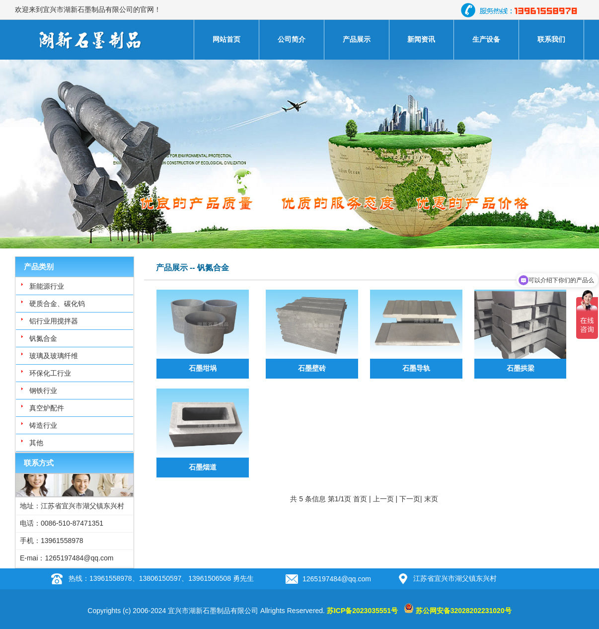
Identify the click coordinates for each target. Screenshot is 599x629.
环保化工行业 (50, 373)
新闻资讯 (421, 39)
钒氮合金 (43, 338)
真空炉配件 (46, 408)
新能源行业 (46, 286)
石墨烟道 (203, 467)
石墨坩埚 (203, 368)
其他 (36, 443)
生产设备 (486, 39)
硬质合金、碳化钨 (57, 304)
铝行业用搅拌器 (53, 321)
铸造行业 (43, 425)
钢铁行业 (43, 390)
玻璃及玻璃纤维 (53, 356)
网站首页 (226, 39)
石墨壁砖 (312, 368)
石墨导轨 (416, 368)
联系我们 (551, 39)
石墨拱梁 (520, 368)
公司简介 (291, 39)
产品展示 (357, 39)
